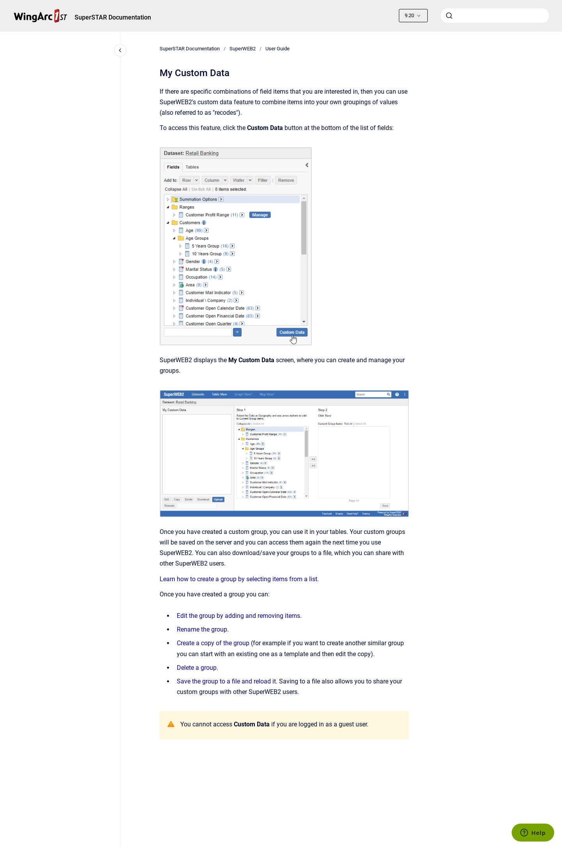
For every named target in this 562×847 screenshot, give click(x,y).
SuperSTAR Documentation (113, 17)
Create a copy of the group (213, 643)
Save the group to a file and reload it (226, 681)
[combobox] (495, 15)
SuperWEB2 (242, 49)
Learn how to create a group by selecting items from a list (238, 579)
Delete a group (197, 667)
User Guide (277, 49)
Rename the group (202, 629)
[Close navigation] (120, 50)
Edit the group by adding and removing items (238, 615)
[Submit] (449, 15)
